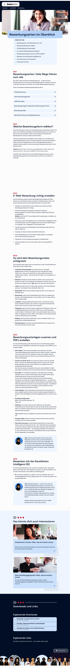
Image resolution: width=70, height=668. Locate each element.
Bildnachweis (62, 650)
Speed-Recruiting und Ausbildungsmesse (27, 114)
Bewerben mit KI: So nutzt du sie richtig (35, 501)
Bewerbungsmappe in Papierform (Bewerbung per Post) (31, 105)
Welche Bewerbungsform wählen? (26, 45)
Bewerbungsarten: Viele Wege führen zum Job (29, 42)
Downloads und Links (23, 61)
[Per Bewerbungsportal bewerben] (35, 172)
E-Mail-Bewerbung (20, 91)
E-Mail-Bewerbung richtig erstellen (26, 47)
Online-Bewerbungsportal (22, 96)
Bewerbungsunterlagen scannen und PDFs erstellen (31, 53)
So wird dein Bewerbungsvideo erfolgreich (28, 50)
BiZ (32, 492)
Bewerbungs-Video (20, 109)
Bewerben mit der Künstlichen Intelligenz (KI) (29, 55)
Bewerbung (21, 7)
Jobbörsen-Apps (19, 100)
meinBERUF (12, 7)
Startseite (4, 7)
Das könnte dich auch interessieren (26, 58)
